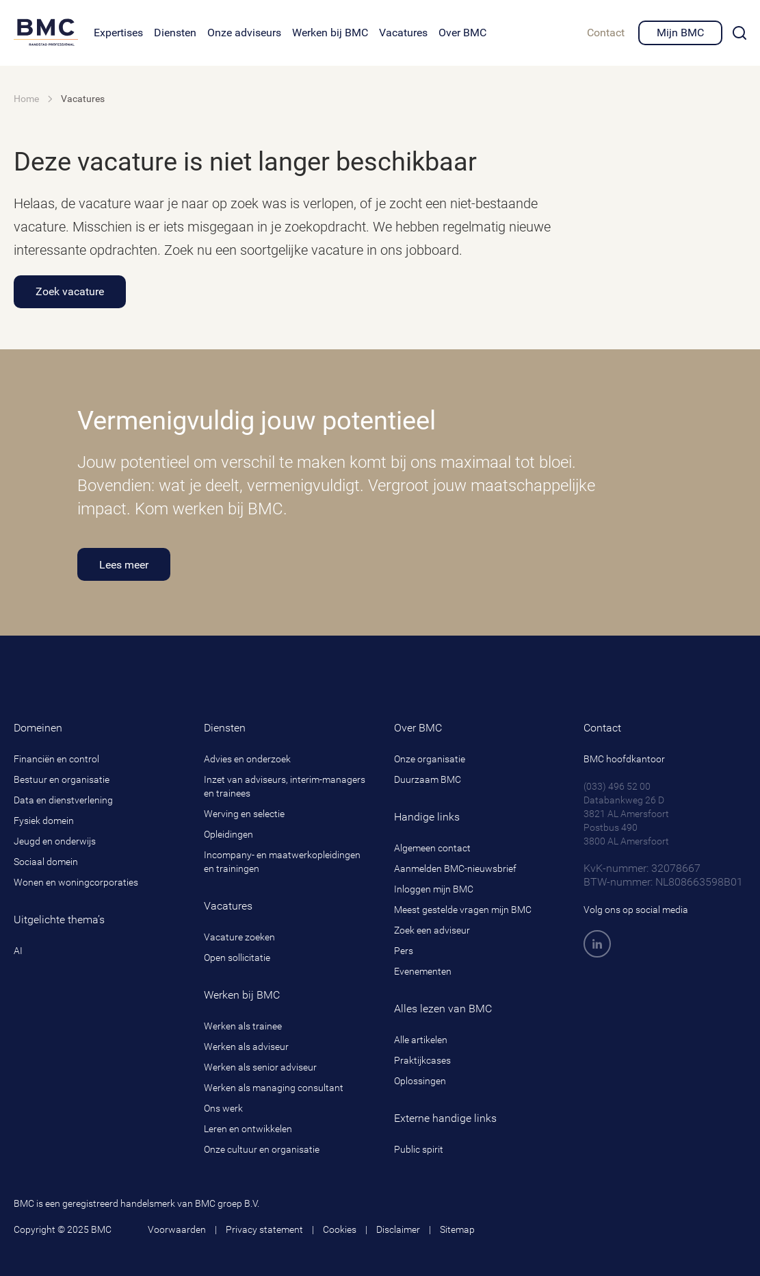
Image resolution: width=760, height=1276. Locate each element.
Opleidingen (228, 834)
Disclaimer (398, 1229)
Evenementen (422, 971)
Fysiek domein (44, 820)
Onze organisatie (429, 758)
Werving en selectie (244, 813)
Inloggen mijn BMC (433, 889)
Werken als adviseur (246, 1046)
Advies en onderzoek (247, 758)
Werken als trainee (243, 1026)
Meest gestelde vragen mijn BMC (463, 909)
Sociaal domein (46, 861)
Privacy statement (264, 1229)
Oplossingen (420, 1080)
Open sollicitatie (237, 957)
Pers (403, 950)
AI (18, 950)
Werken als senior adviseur (260, 1067)
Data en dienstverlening (63, 800)
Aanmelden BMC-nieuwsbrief (455, 868)
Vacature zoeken (239, 936)
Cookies (339, 1229)
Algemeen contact (432, 847)
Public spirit (418, 1149)
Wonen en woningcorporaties (76, 882)
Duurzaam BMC (427, 779)
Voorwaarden (177, 1229)
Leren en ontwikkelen (248, 1128)
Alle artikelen (420, 1039)
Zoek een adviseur (432, 930)
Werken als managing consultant (273, 1087)
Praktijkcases (422, 1060)
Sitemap (457, 1229)
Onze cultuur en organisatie (261, 1149)
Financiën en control (56, 758)
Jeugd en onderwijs (55, 841)
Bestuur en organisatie (61, 779)
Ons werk (223, 1108)
